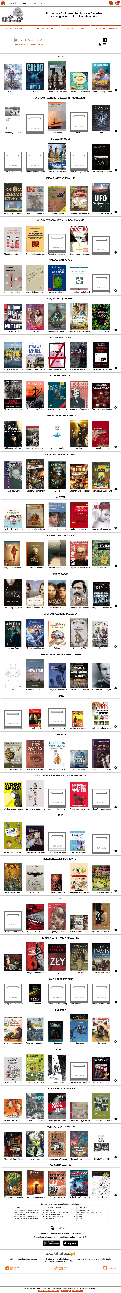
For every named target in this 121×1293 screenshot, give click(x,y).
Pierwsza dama (50, 1218)
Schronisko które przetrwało (85, 1210)
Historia (23, 3)
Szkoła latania (50, 1210)
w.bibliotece (64, 1259)
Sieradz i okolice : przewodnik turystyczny (26, 1212)
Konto (43, 3)
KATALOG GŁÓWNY (15, 29)
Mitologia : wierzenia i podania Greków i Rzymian (28, 1210)
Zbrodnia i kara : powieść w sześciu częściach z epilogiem (30, 1218)
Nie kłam (79, 1218)
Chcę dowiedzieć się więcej (48, 1291)
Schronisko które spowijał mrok (54, 1216)
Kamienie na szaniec (20, 1214)
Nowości (12, 3)
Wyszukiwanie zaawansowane (25, 44)
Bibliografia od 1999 (75, 29)
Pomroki (79, 1216)
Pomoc (33, 3)
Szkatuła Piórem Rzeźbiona (105, 29)
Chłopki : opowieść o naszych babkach (57, 1212)
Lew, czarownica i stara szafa (54, 1214)
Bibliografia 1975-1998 (45, 29)
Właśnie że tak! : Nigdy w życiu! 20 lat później (90, 1212)
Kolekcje (41, 44)
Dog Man (80, 1214)
